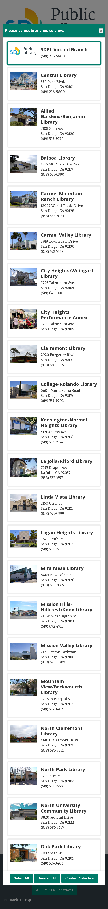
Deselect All (47, 878)
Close (101, 31)
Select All (21, 878)
